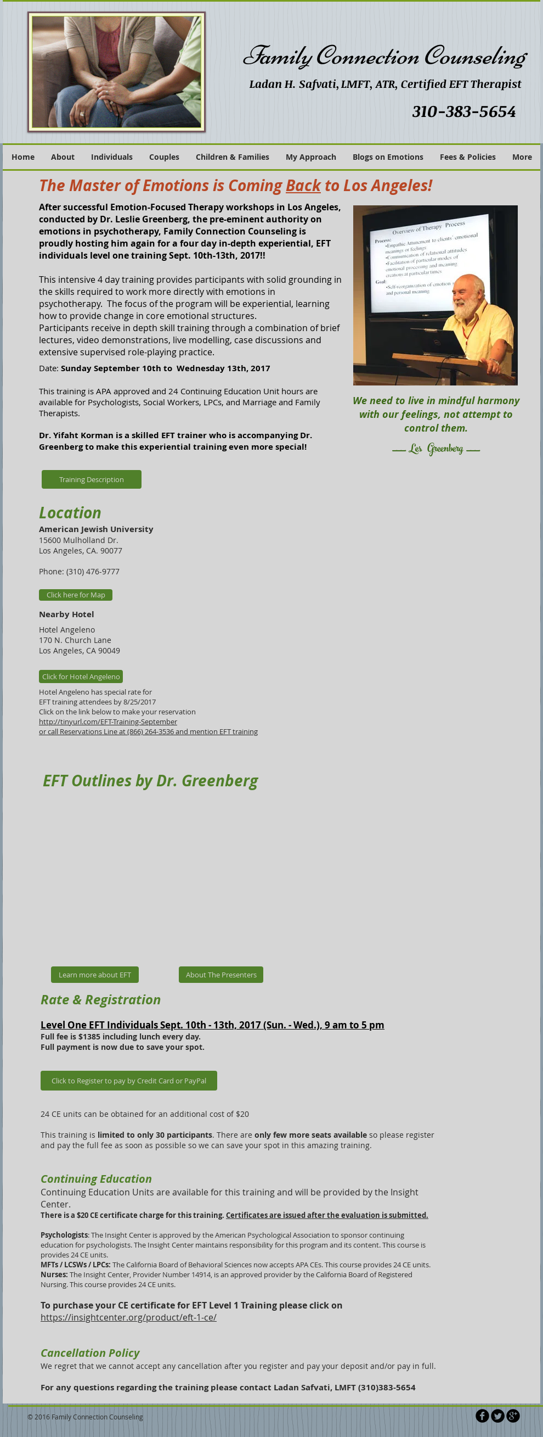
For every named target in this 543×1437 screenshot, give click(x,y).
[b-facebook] (482, 1416)
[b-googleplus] (513, 1416)
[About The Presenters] (221, 974)
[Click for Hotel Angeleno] (81, 676)
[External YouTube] (170, 878)
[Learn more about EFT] (95, 974)
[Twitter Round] (498, 1416)
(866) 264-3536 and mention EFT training (192, 731)
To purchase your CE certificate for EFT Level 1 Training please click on (192, 1305)
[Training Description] (92, 479)
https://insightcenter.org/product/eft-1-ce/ (129, 1317)
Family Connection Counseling (384, 55)
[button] (311, 157)
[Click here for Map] (75, 595)
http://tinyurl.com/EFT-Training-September (108, 721)
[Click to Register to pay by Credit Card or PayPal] (129, 1081)
